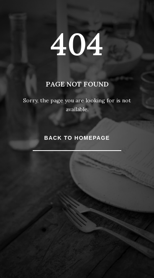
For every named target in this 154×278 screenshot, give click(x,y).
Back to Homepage (77, 138)
